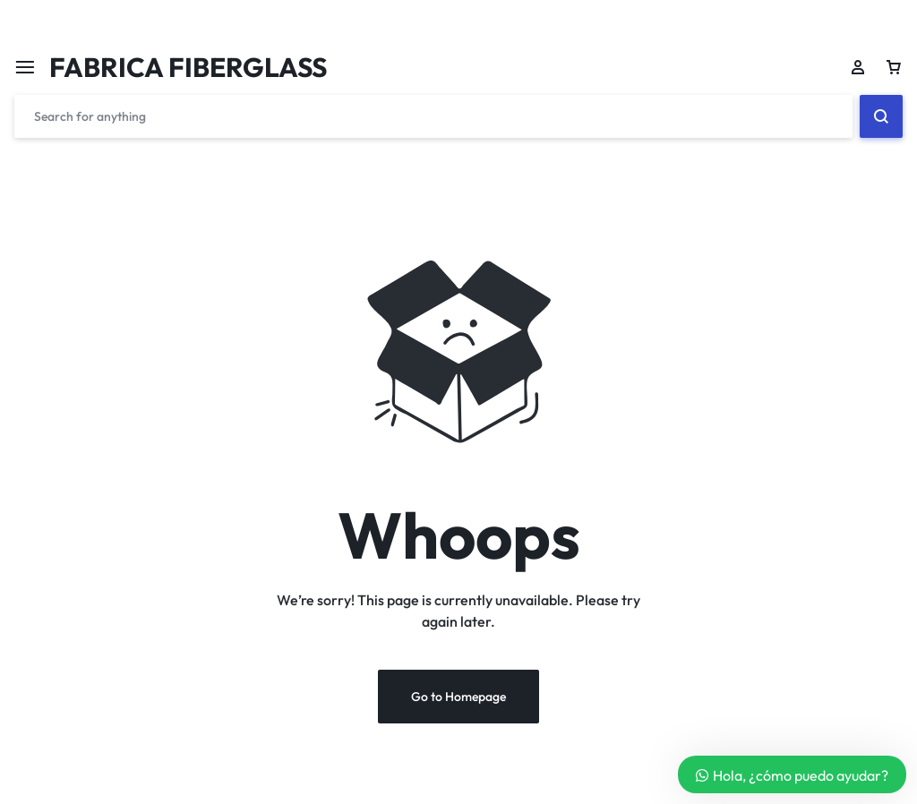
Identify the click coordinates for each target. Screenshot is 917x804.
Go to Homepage (458, 697)
